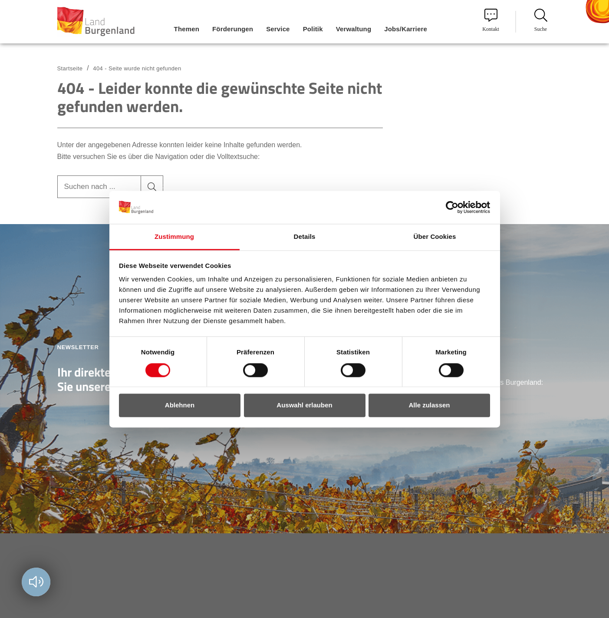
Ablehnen (179, 405)
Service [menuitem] (278, 29)
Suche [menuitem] (540, 20)
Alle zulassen (429, 405)
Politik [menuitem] (313, 29)
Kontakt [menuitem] (490, 20)
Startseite (70, 68)
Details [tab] (305, 237)
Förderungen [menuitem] (232, 29)
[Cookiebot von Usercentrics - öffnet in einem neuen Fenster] (452, 207)
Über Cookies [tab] (435, 237)
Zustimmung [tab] (174, 237)
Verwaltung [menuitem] (354, 29)
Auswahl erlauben (304, 405)
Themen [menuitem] (186, 29)
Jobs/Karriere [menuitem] (405, 29)
